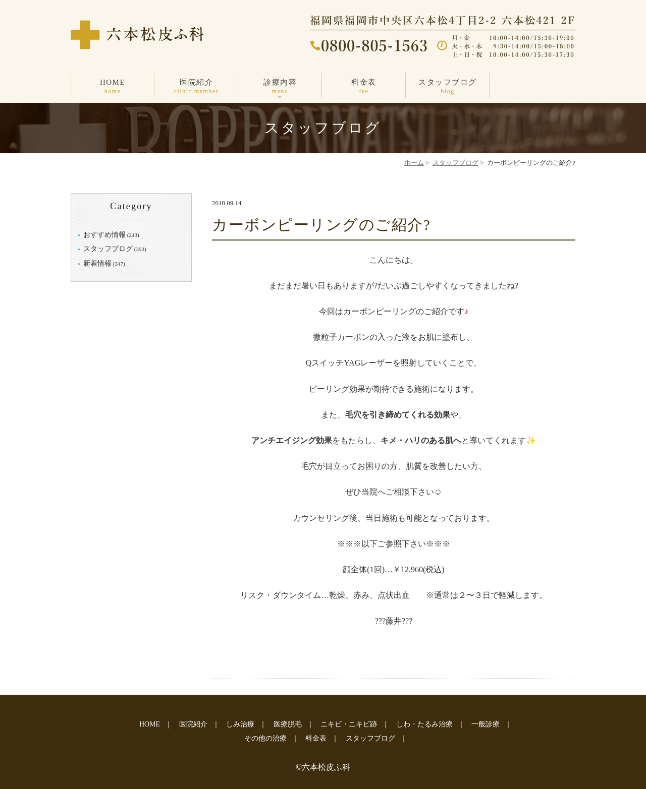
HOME (112, 87)
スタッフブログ (448, 87)
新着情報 (97, 263)
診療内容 (280, 87)
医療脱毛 (288, 724)
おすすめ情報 (104, 234)
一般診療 (485, 724)
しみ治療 (240, 724)
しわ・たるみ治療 (424, 724)
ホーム (414, 162)
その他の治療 (265, 738)
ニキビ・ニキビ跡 (348, 724)
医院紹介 (196, 87)
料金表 (364, 87)
